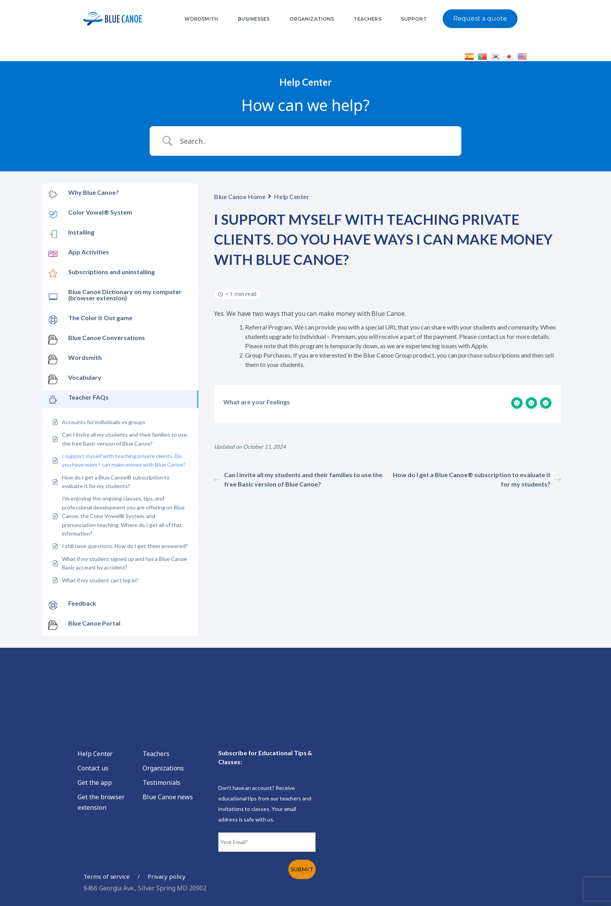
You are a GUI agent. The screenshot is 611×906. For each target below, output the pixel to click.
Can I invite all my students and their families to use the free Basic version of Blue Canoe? (298, 479)
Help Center (291, 196)
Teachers (156, 753)
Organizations (163, 768)
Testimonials (161, 782)
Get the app (94, 782)
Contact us (93, 768)
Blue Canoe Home (239, 196)
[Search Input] (315, 141)
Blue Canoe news (168, 797)
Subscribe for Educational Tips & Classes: (265, 757)
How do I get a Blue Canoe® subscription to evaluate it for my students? (477, 479)
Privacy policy (166, 876)
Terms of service (106, 876)
